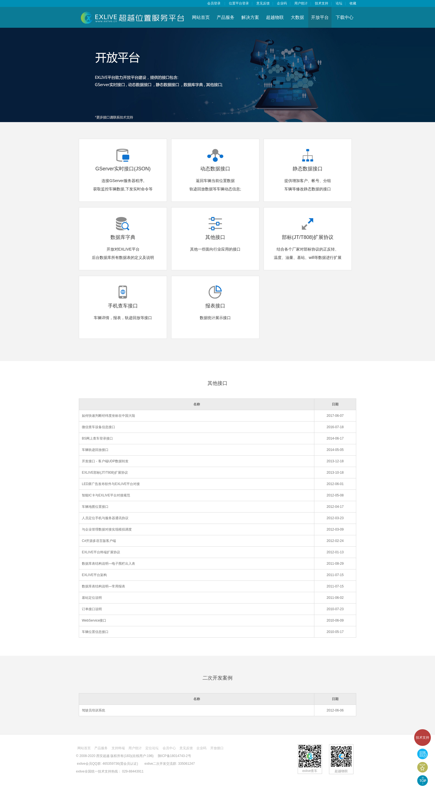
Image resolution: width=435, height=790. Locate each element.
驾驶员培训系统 (93, 710)
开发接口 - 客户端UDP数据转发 (105, 461)
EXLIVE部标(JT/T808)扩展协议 (105, 472)
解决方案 (250, 17)
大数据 (297, 17)
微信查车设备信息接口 (98, 427)
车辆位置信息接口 (95, 632)
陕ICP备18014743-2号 (174, 756)
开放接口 (217, 748)
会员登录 (214, 3)
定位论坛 (152, 748)
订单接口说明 (92, 609)
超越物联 (275, 17)
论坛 (339, 3)
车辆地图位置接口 (95, 507)
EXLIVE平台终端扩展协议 (101, 552)
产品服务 (225, 17)
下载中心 (344, 17)
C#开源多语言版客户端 (99, 541)
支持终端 (118, 748)
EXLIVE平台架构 (94, 575)
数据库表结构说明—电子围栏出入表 (108, 564)
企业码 (282, 3)
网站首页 (201, 17)
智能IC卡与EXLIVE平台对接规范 (106, 495)
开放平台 (320, 17)
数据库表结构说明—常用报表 (103, 586)
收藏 (353, 3)
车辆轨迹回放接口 (95, 450)
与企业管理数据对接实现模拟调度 (107, 529)
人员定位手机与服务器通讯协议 (105, 518)
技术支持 (422, 737)
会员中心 (169, 748)
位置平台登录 (239, 3)
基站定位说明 (92, 598)
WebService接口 (94, 620)
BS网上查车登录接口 (97, 438)
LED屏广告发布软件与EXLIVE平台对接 (111, 484)
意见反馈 (263, 3)
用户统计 (301, 3)
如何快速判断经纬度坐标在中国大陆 (108, 416)
